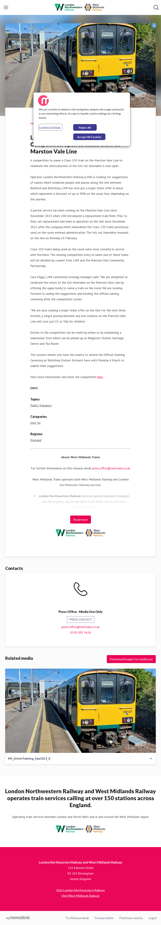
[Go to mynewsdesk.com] (18, 918)
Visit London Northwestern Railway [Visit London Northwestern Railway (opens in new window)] (80, 890)
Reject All (85, 127)
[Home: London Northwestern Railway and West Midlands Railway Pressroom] (79, 7)
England (35, 440)
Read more (80, 519)
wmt (33, 423)
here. (100, 377)
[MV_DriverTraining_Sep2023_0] (80, 711)
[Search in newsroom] (156, 7)
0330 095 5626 (80, 632)
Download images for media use (131, 659)
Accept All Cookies (89, 137)
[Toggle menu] (6, 7)
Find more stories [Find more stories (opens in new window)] (131, 918)
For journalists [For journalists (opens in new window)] (104, 918)
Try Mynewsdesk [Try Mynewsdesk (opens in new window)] (77, 918)
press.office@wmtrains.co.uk (111, 468)
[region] (81, 119)
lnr (39, 423)
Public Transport (41, 405)
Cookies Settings (50, 127)
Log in (153, 918)
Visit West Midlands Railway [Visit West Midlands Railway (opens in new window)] (80, 896)
